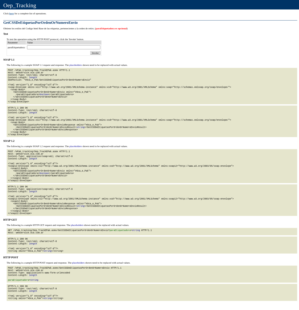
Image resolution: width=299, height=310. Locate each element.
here (11, 13)
